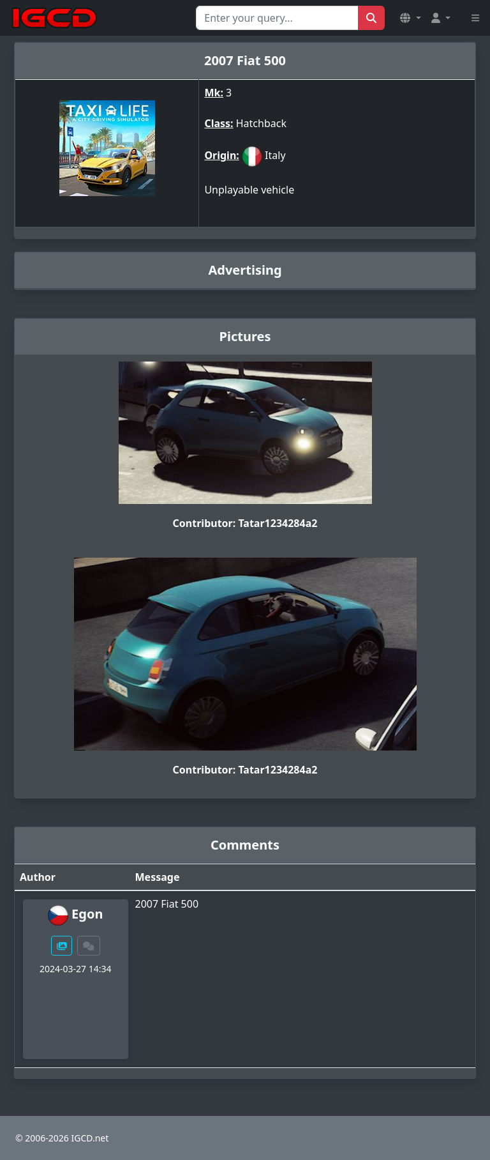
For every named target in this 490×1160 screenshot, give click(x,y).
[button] (410, 18)
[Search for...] (277, 18)
